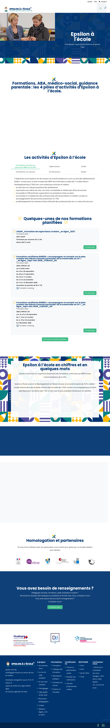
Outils (83, 166)
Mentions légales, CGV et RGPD (43, 712)
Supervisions (54, 166)
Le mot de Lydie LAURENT (42, 675)
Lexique (41, 705)
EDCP (82, 669)
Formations (57, 666)
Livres (82, 677)
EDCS (82, 666)
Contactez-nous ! (55, 607)
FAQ (95, 2)
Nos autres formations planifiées (55, 339)
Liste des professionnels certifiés (71, 686)
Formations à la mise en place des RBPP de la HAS (25, 166)
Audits (83, 172)
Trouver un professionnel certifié (71, 670)
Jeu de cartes (84, 673)
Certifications (54, 172)
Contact (89, 2)
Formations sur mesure (25, 172)
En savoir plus (90, 247)
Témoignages (43, 688)
